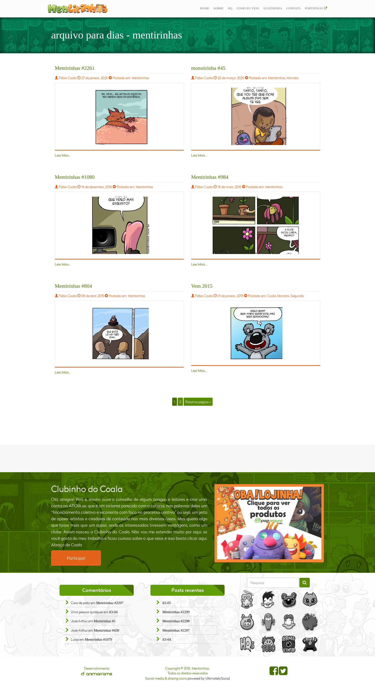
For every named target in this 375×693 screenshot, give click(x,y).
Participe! (76, 558)
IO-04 (113, 612)
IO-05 (166, 603)
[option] (269, 523)
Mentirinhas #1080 (75, 177)
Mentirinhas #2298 (176, 621)
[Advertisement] (187, 458)
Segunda (297, 295)
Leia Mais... (63, 155)
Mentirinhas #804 (73, 286)
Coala (271, 295)
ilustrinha (273, 8)
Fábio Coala (68, 78)
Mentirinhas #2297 (109, 603)
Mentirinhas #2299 (176, 612)
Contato (294, 8)
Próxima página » (198, 401)
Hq (230, 8)
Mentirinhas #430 (106, 630)
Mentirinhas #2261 (75, 68)
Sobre (218, 8)
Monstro (293, 78)
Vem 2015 (202, 286)
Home (204, 8)
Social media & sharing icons (166, 678)
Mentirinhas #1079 (98, 639)
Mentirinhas (140, 78)
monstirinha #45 (208, 68)
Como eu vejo (248, 8)
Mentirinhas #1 (105, 621)
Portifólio (314, 8)
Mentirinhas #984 (209, 177)
